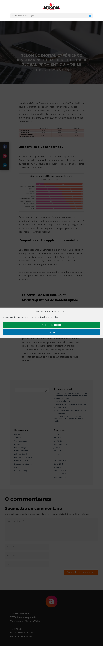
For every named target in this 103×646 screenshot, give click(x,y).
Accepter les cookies (51, 324)
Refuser (51, 332)
